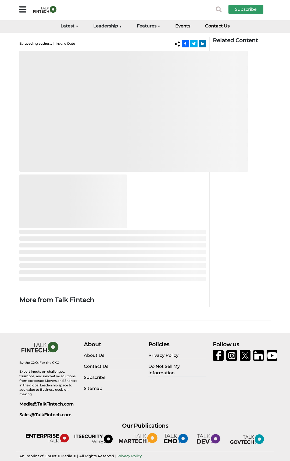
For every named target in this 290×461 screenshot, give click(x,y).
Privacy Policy (129, 456)
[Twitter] (194, 43)
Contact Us (217, 26)
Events (182, 26)
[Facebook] (185, 43)
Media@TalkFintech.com (46, 404)
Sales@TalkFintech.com (45, 414)
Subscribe (246, 9)
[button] (249, 9)
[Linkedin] (202, 43)
